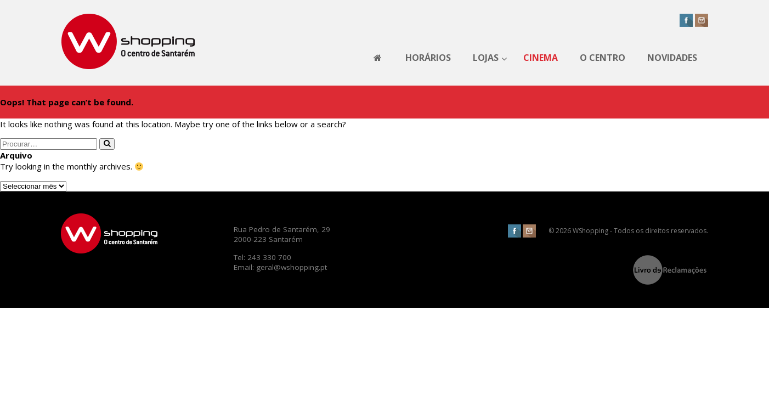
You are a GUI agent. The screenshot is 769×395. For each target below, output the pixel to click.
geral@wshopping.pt (291, 267)
